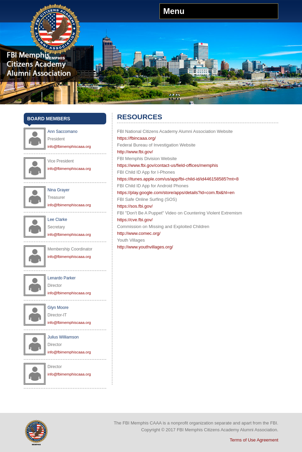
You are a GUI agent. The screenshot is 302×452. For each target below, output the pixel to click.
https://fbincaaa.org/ (136, 138)
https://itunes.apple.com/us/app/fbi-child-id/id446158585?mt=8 (178, 178)
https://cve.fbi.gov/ (135, 219)
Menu (174, 11)
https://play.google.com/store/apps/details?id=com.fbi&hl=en (175, 192)
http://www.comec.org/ (139, 233)
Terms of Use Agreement (254, 439)
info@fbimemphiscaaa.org (69, 146)
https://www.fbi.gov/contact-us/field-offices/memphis (167, 165)
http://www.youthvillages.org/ (145, 246)
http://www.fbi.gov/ (135, 151)
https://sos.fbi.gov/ (135, 206)
